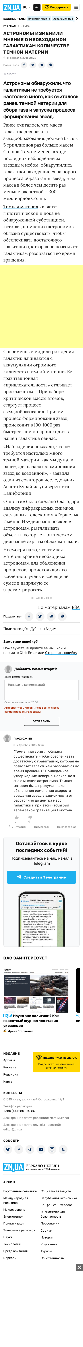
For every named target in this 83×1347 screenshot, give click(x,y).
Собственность (52, 1258)
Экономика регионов (19, 1230)
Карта (7, 1082)
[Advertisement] (41, 306)
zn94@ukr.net (59, 1118)
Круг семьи (49, 1244)
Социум (46, 1230)
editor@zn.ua (12, 1129)
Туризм (46, 1251)
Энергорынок (13, 1216)
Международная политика (15, 1200)
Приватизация (14, 1223)
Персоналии (50, 1223)
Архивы (9, 1060)
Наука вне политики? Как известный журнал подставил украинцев (31, 1021)
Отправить (41, 721)
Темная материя (20, 206)
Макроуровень (14, 1210)
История (47, 1237)
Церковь (9, 1258)
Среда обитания (15, 1251)
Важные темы (14, 18)
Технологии (12, 1244)
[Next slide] (76, 19)
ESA (76, 607)
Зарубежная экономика (59, 1198)
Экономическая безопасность (53, 1214)
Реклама (9, 1067)
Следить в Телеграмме (41, 877)
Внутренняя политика (20, 1191)
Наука (8, 1237)
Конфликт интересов (57, 1205)
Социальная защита (56, 1191)
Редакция (10, 1074)
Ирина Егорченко (20, 1031)
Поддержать (56, 7)
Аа (37, 7)
